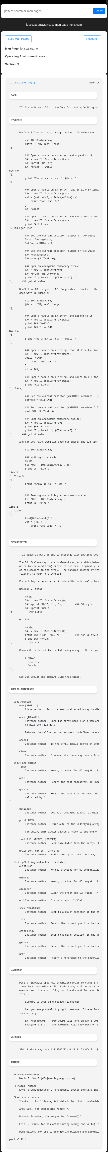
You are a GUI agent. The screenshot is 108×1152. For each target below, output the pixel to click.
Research (92, 38)
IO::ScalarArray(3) (22, 82)
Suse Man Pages (18, 38)
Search (99, 11)
